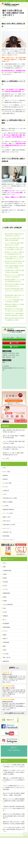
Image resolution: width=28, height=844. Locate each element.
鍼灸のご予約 (6, 517)
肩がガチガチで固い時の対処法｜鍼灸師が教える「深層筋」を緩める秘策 (14, 794)
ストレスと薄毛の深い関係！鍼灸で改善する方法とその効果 (14, 442)
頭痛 (4, 566)
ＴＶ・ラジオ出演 (8, 513)
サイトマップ (6, 528)
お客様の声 (6, 490)
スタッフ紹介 (6, 471)
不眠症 (5, 574)
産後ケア (5, 638)
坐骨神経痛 (6, 642)
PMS (4, 608)
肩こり (5, 619)
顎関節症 (5, 616)
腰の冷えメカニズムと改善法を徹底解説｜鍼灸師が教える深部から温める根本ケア (14, 800)
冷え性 (5, 612)
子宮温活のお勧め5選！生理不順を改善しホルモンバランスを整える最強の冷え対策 (14, 808)
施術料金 (5, 475)
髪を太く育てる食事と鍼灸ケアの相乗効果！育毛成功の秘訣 (14, 436)
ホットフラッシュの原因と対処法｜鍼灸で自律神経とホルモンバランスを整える (14, 765)
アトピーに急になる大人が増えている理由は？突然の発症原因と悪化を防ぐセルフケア (14, 829)
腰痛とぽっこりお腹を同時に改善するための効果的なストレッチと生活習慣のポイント (14, 779)
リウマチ (5, 589)
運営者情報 (6, 536)
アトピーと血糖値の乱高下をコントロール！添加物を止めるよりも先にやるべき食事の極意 (14, 787)
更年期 (5, 578)
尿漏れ (5, 634)
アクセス (5, 486)
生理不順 (5, 582)
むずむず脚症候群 (8, 604)
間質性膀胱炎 (6, 627)
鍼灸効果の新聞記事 (8, 509)
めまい (5, 563)
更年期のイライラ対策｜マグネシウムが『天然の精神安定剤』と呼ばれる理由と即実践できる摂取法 (14, 772)
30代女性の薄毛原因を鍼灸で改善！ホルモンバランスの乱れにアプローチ (14, 290)
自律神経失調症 (7, 570)
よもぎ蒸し (6, 505)
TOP (4, 467)
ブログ (5, 494)
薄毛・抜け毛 (6, 657)
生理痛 (5, 600)
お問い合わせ (6, 520)
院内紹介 (5, 479)
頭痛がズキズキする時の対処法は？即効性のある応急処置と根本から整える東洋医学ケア (14, 816)
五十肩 (5, 585)
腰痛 (4, 646)
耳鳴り (5, 650)
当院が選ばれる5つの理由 (10, 498)
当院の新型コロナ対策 (9, 524)
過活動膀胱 (6, 623)
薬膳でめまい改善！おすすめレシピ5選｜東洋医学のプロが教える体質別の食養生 (14, 822)
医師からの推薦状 (8, 502)
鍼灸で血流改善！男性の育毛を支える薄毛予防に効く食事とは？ (14, 431)
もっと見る (6, 458)
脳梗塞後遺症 (6, 593)
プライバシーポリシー (9, 539)
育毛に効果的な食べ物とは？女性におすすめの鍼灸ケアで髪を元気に (14, 448)
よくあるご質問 (7, 483)
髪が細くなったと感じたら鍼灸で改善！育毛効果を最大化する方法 (14, 453)
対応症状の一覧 (7, 532)
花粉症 (5, 597)
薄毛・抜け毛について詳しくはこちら (14, 220)
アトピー (5, 631)
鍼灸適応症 (6, 661)
